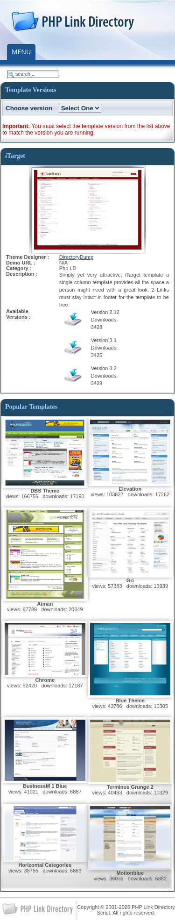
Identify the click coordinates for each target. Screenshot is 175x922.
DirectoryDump (76, 257)
